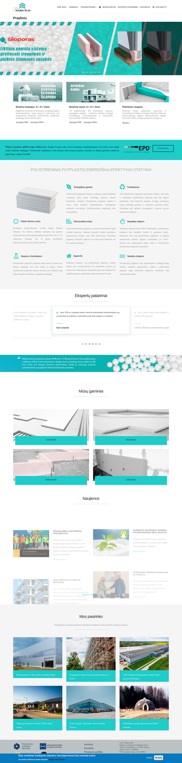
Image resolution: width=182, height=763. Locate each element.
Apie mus (62, 7)
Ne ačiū (158, 758)
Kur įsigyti (159, 7)
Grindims (131, 440)
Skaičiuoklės (107, 7)
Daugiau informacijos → (58, 760)
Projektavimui (89, 7)
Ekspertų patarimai (128, 7)
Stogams (51, 440)
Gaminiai (74, 7)
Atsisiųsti (163, 148)
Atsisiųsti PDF (22, 122)
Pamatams (51, 480)
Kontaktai (145, 7)
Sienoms (131, 480)
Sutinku (149, 758)
